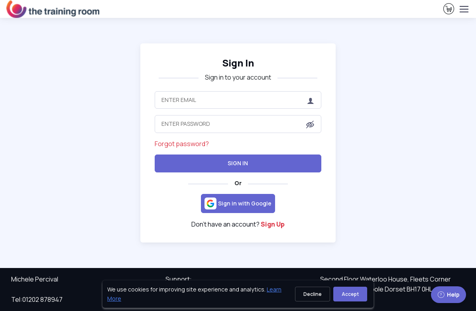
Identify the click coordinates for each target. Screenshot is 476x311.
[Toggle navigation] (464, 9)
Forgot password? (182, 143)
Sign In (238, 163)
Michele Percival (34, 279)
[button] (310, 125)
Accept (350, 294)
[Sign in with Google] (238, 203)
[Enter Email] (238, 100)
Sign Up (273, 224)
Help (448, 294)
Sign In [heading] (238, 62)
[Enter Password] (238, 124)
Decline (312, 294)
